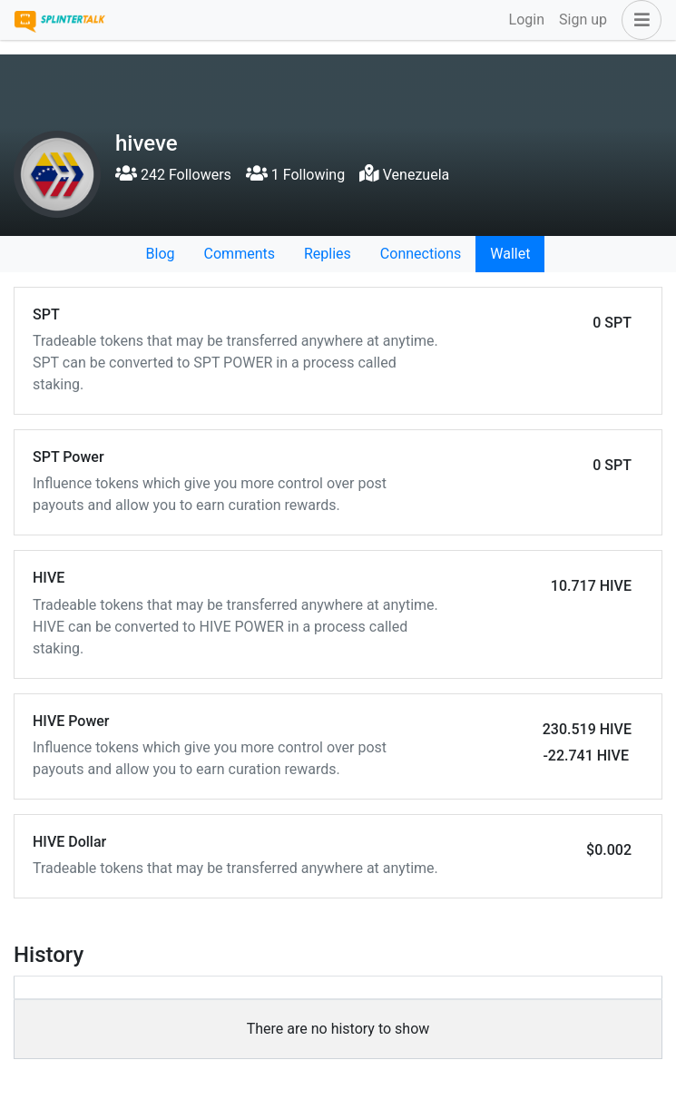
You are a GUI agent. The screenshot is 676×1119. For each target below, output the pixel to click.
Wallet (510, 253)
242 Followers (173, 174)
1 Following (295, 174)
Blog (160, 253)
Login (526, 19)
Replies (327, 253)
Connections (420, 253)
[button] (637, 20)
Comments (239, 253)
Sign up (583, 19)
